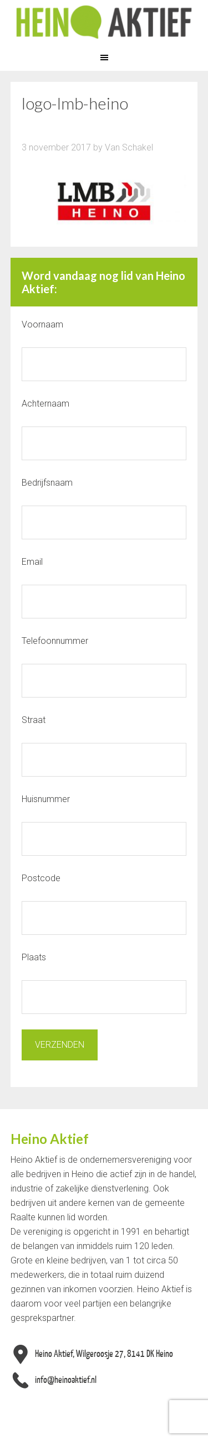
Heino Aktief (104, 22)
